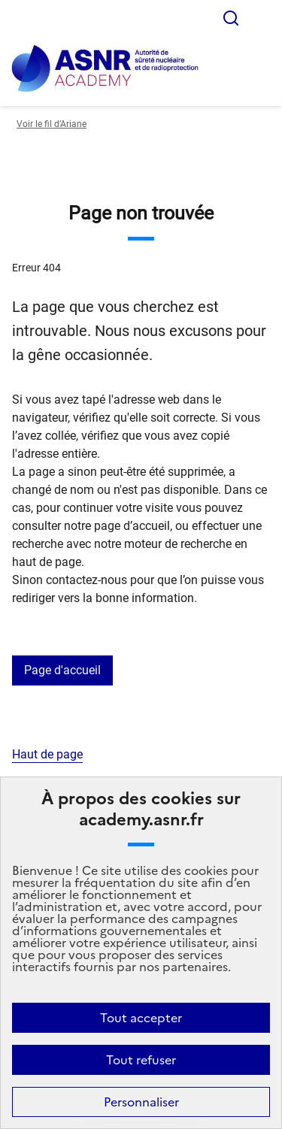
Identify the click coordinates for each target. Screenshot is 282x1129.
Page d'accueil (62, 670)
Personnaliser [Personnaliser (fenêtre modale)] (141, 1102)
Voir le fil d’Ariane (51, 124)
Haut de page (47, 754)
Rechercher (231, 18)
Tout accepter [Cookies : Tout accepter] (141, 1018)
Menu (261, 18)
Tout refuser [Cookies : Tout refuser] (141, 1060)
